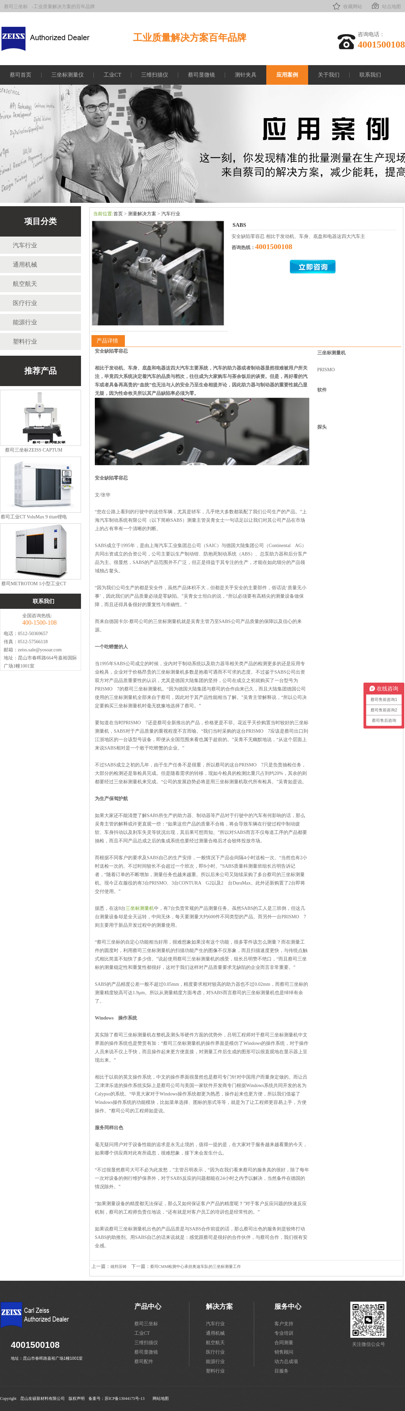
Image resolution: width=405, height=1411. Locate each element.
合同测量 (283, 1342)
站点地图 (385, 6)
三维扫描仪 (154, 75)
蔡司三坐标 (16, 6)
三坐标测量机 (140, 908)
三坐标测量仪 (67, 75)
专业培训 (283, 1333)
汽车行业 (25, 245)
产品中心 (147, 1306)
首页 (118, 213)
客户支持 (283, 1323)
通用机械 (25, 264)
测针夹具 (245, 75)
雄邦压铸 (118, 1266)
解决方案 (219, 1306)
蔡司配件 (143, 1361)
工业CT (112, 75)
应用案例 (287, 75)
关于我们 (329, 75)
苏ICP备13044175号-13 (125, 1398)
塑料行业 (25, 341)
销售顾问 (283, 1352)
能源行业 (25, 322)
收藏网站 (346, 6)
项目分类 (40, 221)
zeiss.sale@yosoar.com (40, 649)
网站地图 (161, 1398)
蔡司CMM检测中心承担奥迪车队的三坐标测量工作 (195, 1266)
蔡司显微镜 (201, 75)
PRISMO (326, 369)
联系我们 (370, 75)
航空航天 (25, 283)
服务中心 (287, 1306)
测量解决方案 (142, 213)
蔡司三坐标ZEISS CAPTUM (33, 450)
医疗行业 (25, 303)
